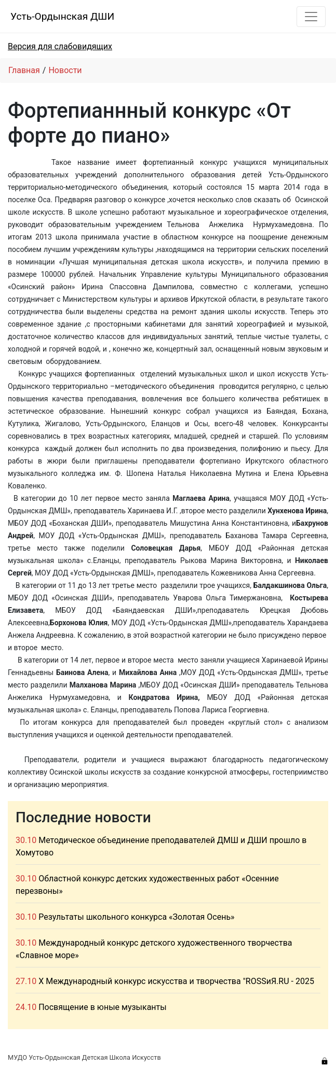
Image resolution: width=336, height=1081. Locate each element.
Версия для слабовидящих (60, 46)
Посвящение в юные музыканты (102, 1007)
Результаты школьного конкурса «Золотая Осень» (136, 917)
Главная (24, 70)
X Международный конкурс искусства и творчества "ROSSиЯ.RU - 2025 (176, 981)
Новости (65, 70)
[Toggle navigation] (311, 16)
